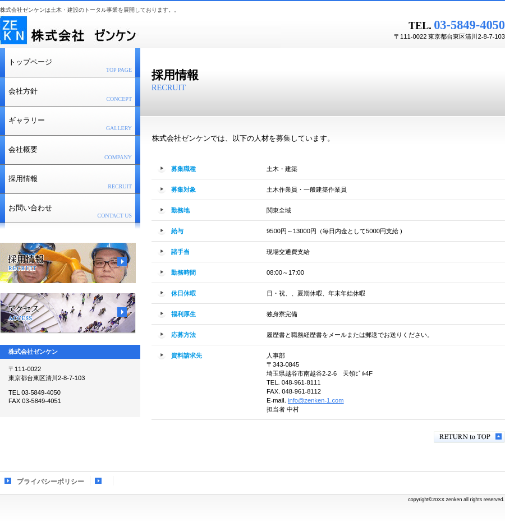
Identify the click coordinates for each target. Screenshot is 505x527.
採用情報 (68, 263)
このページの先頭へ (469, 437)
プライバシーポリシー (50, 482)
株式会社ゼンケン (140, 31)
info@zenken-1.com (316, 400)
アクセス (68, 313)
